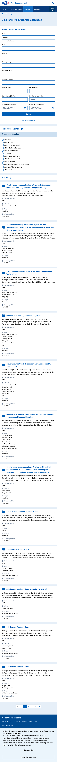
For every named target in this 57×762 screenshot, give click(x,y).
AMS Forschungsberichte (12, 145)
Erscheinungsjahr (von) (9, 96)
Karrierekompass (7, 725)
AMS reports (8, 142)
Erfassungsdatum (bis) (36, 104)
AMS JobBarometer (11, 151)
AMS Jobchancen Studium (13, 159)
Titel (3, 45)
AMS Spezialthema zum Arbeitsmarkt (16, 164)
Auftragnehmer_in (7, 79)
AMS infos (7, 140)
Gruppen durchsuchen (10, 134)
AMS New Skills (9, 170)
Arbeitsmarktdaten (20, 721)
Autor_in (4, 53)
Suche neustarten (28, 120)
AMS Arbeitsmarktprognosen (14, 148)
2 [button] (28, 706)
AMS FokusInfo (9, 162)
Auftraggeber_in (7, 70)
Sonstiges (7, 153)
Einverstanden (28, 750)
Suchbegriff (5, 34)
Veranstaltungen (16, 9)
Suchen (28, 114)
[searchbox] (28, 37)
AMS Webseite (6, 721)
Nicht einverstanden (28, 757)
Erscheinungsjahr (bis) (36, 96)
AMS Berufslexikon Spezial (13, 167)
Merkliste (37, 9)
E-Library (28, 9)
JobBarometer (34, 721)
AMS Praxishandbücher (12, 156)
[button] (52, 9)
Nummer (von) (6, 87)
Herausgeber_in (7, 62)
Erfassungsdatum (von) (9, 104)
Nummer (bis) (33, 87)
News (5, 9)
